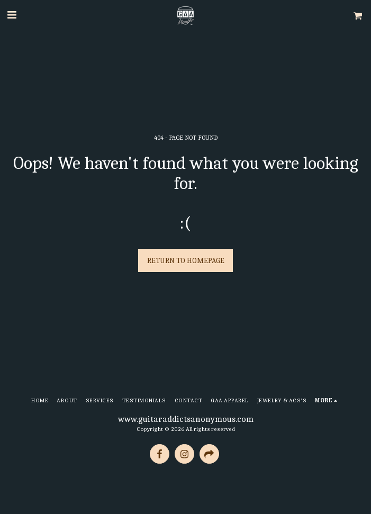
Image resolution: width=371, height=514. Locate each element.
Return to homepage (185, 260)
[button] (12, 15)
